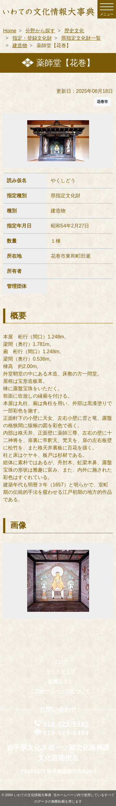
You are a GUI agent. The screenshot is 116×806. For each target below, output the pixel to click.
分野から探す (40, 30)
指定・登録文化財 (32, 38)
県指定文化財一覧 (81, 38)
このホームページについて (60, 691)
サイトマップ (60, 671)
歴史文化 (74, 30)
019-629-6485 (66, 723)
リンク (60, 661)
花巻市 (102, 102)
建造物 (19, 45)
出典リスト (60, 681)
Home (9, 30)
